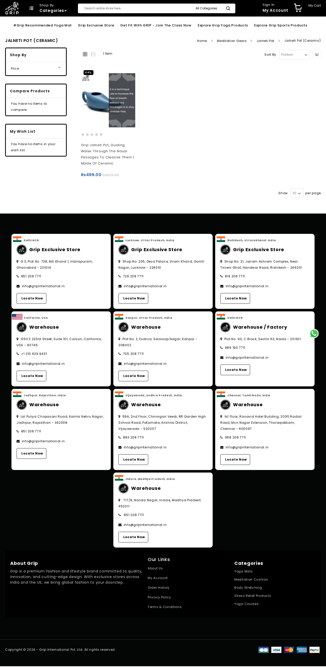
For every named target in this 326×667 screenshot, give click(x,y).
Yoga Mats (243, 572)
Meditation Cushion (251, 580)
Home (202, 41)
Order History (159, 588)
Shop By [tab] (18, 54)
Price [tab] (15, 68)
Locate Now (32, 299)
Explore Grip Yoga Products (223, 25)
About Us (155, 569)
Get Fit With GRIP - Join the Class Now (156, 25)
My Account (158, 579)
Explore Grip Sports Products (280, 25)
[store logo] (12, 8)
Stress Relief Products (252, 596)
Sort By (270, 54)
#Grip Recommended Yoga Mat (42, 25)
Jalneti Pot (265, 41)
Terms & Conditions (165, 607)
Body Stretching (248, 588)
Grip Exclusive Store (96, 25)
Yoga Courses (246, 604)
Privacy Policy (159, 598)
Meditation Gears (232, 41)
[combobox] (157, 8)
